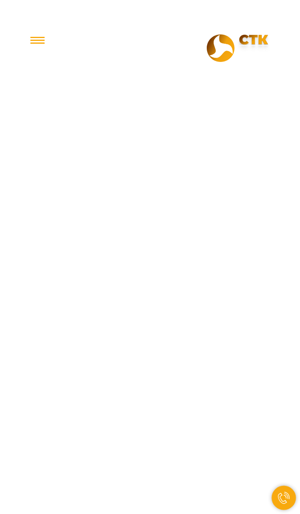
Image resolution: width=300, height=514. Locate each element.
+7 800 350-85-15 (150, 41)
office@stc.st (150, 55)
